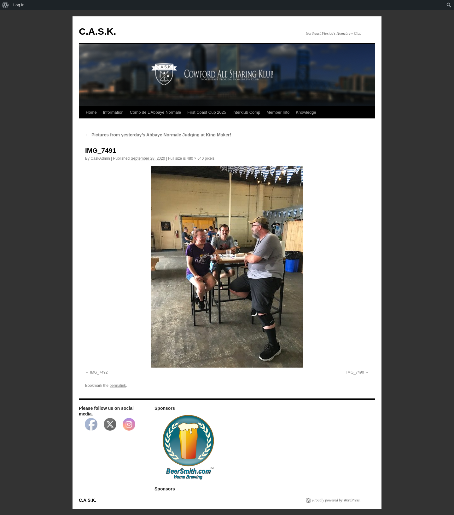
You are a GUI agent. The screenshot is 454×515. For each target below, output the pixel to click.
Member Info (277, 112)
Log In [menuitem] (19, 5)
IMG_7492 (99, 372)
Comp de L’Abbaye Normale (155, 112)
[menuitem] (5, 5)
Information (113, 112)
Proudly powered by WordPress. (336, 500)
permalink (117, 385)
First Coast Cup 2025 (206, 112)
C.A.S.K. (97, 31)
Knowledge (306, 112)
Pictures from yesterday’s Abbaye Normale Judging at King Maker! (158, 134)
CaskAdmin (100, 158)
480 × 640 (195, 158)
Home (91, 112)
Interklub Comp (246, 112)
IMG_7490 (355, 372)
